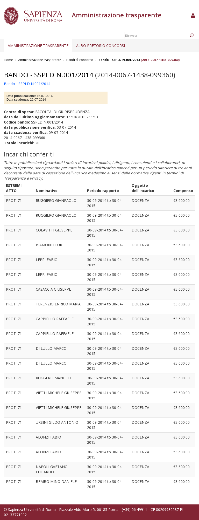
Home (8, 60)
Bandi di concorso (79, 60)
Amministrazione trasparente (38, 45)
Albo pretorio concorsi (100, 45)
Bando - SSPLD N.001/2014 (119, 60)
